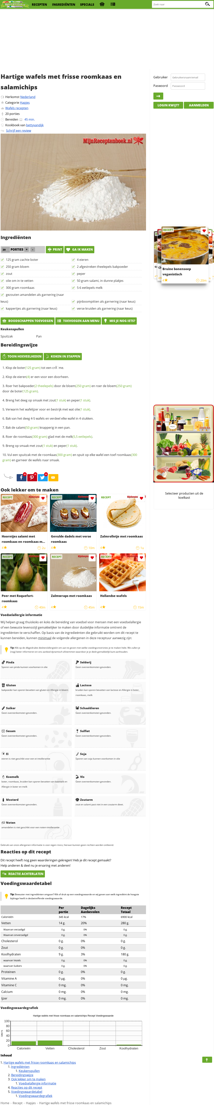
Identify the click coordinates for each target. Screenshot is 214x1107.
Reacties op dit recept (26, 1087)
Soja (81, 754)
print (54, 249)
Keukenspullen (29, 1071)
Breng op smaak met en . (42, 446)
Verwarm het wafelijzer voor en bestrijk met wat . (48, 409)
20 (7, 114)
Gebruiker (160, 77)
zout (9, 274)
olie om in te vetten (19, 281)
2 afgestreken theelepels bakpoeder (102, 267)
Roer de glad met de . (49, 437)
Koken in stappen (62, 356)
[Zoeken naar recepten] (183, 4)
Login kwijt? (168, 105)
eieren (23, 377)
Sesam (9, 731)
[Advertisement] (107, 39)
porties (14, 114)
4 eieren (82, 260)
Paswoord (160, 86)
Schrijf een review (18, 131)
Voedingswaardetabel (26, 1092)
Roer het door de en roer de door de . (67, 388)
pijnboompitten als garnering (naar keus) (106, 301)
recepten (39, 4)
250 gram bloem (17, 267)
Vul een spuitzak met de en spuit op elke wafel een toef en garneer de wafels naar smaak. (69, 457)
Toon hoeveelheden (21, 356)
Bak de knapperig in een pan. (38, 427)
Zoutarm (84, 800)
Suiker (9, 708)
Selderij (83, 662)
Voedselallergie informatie (37, 1083)
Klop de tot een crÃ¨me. (35, 368)
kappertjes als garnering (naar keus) (31, 308)
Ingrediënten (20, 1067)
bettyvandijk (35, 125)
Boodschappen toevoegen (27, 321)
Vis (80, 777)
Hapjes (25, 102)
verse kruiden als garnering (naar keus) (105, 308)
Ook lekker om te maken (28, 1079)
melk (79, 437)
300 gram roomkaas (20, 288)
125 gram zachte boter (22, 260)
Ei (5, 754)
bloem (78, 386)
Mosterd (10, 800)
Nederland (27, 97)
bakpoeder (36, 386)
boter (29, 368)
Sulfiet (83, 731)
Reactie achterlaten (22, 874)
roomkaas (32, 437)
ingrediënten (63, 4)
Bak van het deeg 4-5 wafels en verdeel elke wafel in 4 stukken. (50, 418)
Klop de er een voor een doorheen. (37, 377)
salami (27, 427)
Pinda (8, 662)
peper (81, 274)
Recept (18, 1103)
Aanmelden (199, 105)
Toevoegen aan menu (78, 321)
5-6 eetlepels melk (89, 288)
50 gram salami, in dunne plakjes (100, 281)
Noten (8, 822)
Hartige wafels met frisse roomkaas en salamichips (40, 1062)
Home (5, 1103)
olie (82, 409)
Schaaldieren (87, 708)
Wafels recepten (16, 108)
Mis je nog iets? (119, 321)
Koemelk (10, 777)
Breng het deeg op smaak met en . (48, 400)
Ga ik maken (79, 249)
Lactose (83, 685)
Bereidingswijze (22, 1075)
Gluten (9, 685)
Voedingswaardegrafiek (35, 1096)
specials (87, 4)
